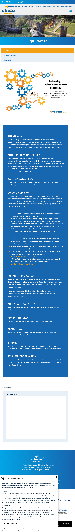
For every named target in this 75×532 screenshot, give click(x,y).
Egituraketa (8, 50)
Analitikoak (7, 491)
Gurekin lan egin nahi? (19, 7)
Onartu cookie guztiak (29, 529)
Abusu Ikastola (9, 6)
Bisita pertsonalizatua (65, 7)
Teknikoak (7, 505)
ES (72, 2)
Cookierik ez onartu (10, 529)
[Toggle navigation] (71, 10)
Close (56, 477)
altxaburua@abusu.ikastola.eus (22, 264)
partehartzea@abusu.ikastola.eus (23, 256)
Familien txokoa (35, 7)
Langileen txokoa (48, 7)
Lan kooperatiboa (10, 55)
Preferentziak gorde (10, 523)
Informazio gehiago (27, 487)
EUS (70, 2)
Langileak (7, 60)
